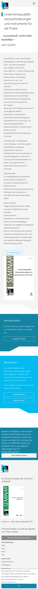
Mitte (3, 552)
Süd (2, 555)
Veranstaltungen (7, 542)
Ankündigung (5, 565)
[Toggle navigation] (33, 3)
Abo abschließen (19, 394)
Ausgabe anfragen (19, 339)
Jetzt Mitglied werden (19, 455)
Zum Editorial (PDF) (13, 253)
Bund (3, 545)
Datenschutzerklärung (8, 582)
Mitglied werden (19, 400)
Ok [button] (19, 586)
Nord (3, 548)
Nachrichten (5, 559)
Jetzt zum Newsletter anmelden (19, 538)
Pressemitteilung (7, 562)
